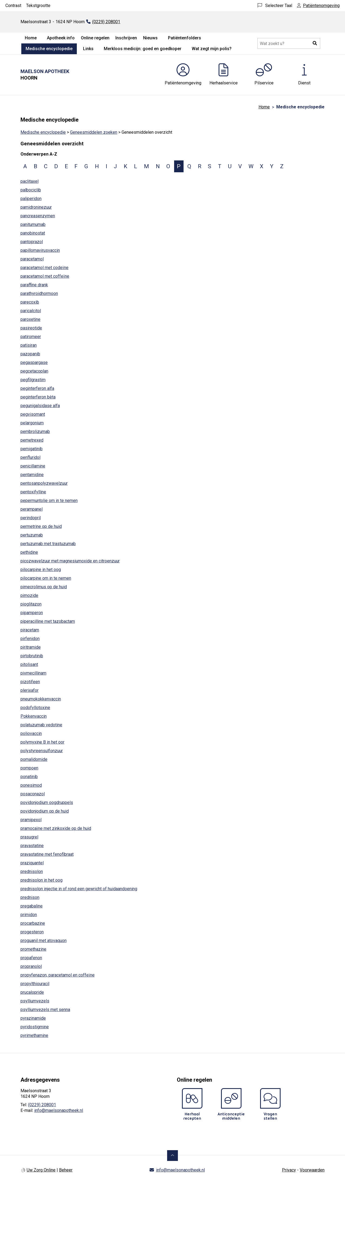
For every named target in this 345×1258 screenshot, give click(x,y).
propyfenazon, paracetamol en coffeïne (57, 975)
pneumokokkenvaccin (40, 699)
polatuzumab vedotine (41, 724)
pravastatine (32, 845)
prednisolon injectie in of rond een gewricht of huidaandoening (78, 888)
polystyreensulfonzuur (41, 750)
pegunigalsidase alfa (40, 405)
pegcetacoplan (34, 371)
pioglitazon (31, 604)
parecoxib (29, 302)
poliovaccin (31, 733)
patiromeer (30, 336)
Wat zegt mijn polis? (212, 48)
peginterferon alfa (37, 388)
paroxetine (30, 319)
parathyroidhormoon (39, 293)
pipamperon (31, 612)
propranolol (31, 966)
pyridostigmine (34, 1026)
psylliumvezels (34, 1000)
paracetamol (32, 259)
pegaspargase (34, 362)
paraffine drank (34, 284)
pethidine (29, 552)
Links (88, 48)
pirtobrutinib (31, 655)
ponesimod (31, 785)
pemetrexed (31, 440)
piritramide (30, 647)
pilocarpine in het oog (40, 569)
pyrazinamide (33, 1018)
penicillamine (32, 466)
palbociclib (30, 190)
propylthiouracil (34, 983)
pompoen (29, 768)
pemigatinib (31, 448)
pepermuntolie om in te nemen (49, 500)
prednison (29, 897)
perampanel (31, 509)
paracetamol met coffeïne (44, 276)
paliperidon (31, 198)
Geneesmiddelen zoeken (93, 132)
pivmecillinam (33, 673)
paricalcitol (30, 310)
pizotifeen (30, 681)
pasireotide (31, 328)
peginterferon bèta (38, 397)
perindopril (30, 517)
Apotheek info (61, 37)
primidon (28, 914)
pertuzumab (31, 535)
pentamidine (32, 474)
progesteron (32, 931)
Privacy (289, 1170)
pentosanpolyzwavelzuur (44, 483)
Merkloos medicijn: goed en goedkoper (142, 48)
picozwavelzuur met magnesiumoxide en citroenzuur (70, 560)
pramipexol (31, 819)
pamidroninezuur (36, 207)
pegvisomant (32, 414)
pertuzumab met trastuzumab (48, 543)
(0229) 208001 (42, 1104)
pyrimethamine (34, 1035)
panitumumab (33, 224)
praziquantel (32, 862)
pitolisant (29, 664)
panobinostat (32, 233)
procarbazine (32, 923)
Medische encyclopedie (49, 48)
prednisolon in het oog (41, 880)
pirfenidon (30, 638)
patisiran (28, 345)
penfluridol (30, 457)
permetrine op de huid (41, 526)
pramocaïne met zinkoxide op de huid (55, 828)
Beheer (66, 1170)
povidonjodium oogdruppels (46, 802)
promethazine (33, 949)
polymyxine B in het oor (42, 742)
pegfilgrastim (33, 379)
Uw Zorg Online (41, 1170)
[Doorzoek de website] (288, 43)
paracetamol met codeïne (44, 267)
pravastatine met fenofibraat (47, 854)
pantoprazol (31, 241)
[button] (314, 43)
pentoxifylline (33, 491)
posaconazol (32, 793)
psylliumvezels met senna (45, 1009)
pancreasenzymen (37, 215)
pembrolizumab (35, 431)
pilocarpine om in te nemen (45, 578)
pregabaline (31, 906)
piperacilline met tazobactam (47, 621)
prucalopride (32, 992)
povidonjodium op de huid (44, 811)
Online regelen (95, 37)
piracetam (29, 630)
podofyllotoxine (35, 707)
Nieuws (150, 37)
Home (31, 37)
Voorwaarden (312, 1170)
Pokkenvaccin (33, 716)
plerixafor (29, 690)
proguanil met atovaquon (43, 940)
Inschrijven (126, 37)
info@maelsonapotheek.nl (58, 1110)
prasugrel (29, 837)
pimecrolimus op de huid (43, 586)
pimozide (29, 595)
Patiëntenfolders (184, 37)
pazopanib (30, 353)
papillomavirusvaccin (40, 250)
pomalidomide (33, 759)
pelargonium (32, 422)
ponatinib (29, 776)
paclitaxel (29, 181)
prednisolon (31, 871)
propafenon (31, 957)
